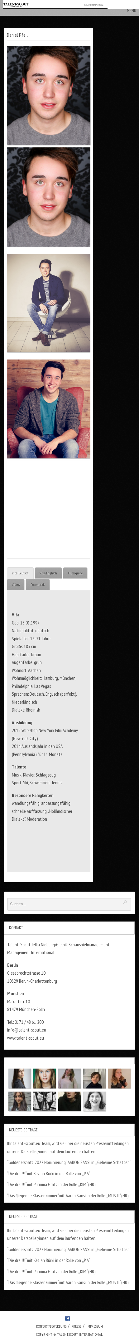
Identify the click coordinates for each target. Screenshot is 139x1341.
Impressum (95, 1326)
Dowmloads (38, 584)
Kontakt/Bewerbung (51, 1326)
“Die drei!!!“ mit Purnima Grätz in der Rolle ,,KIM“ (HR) (51, 1184)
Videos (16, 584)
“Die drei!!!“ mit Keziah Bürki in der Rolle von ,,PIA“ (48, 1173)
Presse (76, 1326)
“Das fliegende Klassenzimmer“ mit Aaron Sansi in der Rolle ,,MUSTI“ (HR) (67, 1196)
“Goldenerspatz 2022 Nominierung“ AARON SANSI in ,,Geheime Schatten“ (69, 1162)
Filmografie (75, 573)
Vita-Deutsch (20, 573)
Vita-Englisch (48, 573)
